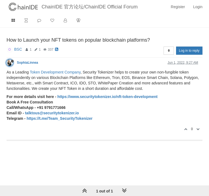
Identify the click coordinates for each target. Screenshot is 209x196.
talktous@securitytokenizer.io (52, 113)
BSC (18, 49)
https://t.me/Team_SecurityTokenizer (60, 118)
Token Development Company (55, 72)
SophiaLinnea (27, 63)
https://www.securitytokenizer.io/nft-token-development (107, 96)
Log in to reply (189, 51)
